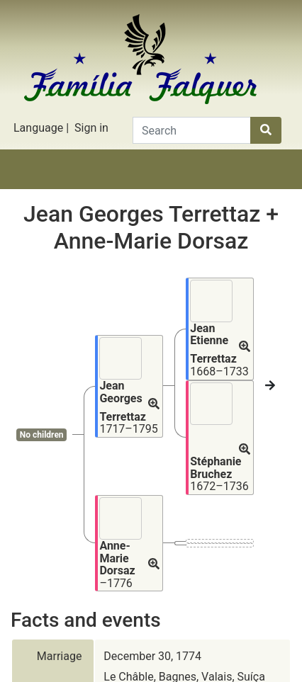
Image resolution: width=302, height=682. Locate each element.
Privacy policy (151, 667)
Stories (82, 187)
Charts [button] (128, 187)
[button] (154, 331)
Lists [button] (173, 187)
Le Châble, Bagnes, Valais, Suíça (184, 550)
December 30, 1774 (152, 529)
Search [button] (265, 187)
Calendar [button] (219, 187)
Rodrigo (149, 639)
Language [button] (38, 128)
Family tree (37, 187)
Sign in (91, 128)
